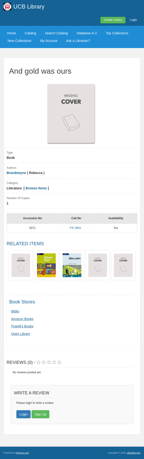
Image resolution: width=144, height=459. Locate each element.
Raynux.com (22, 452)
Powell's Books (22, 326)
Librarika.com (133, 452)
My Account (48, 41)
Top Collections (117, 33)
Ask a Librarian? (78, 41)
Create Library (113, 20)
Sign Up (40, 414)
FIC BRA (75, 228)
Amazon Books (22, 319)
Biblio (15, 311)
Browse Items (36, 188)
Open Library (20, 334)
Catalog (30, 33)
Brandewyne (16, 173)
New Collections (19, 41)
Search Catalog (56, 33)
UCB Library (29, 6)
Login (133, 20)
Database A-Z (87, 33)
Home (11, 33)
